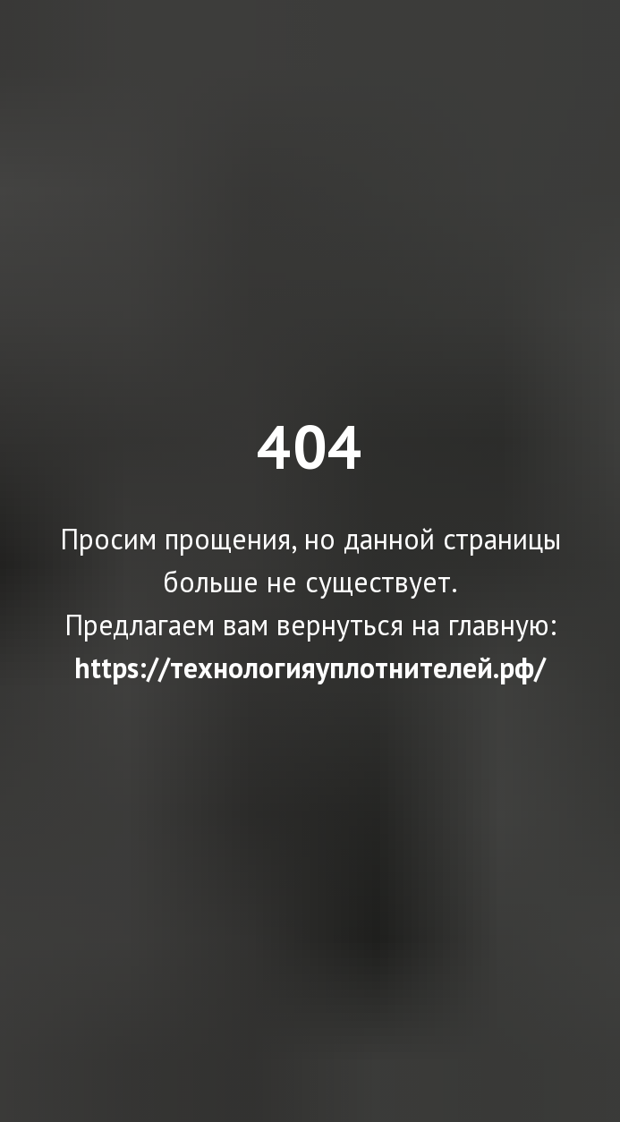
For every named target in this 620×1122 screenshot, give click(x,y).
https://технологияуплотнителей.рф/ (310, 667)
